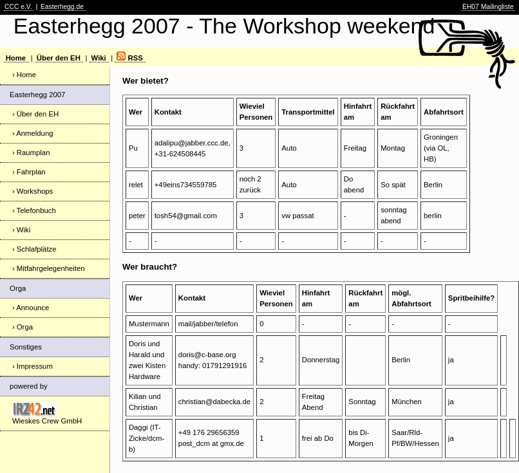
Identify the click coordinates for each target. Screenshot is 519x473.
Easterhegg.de (62, 6)
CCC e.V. (18, 6)
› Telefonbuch (34, 210)
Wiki (98, 58)
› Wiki (21, 230)
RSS (129, 58)
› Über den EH (35, 114)
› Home (24, 75)
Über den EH (58, 58)
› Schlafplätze (34, 249)
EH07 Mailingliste (488, 6)
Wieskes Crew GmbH (47, 413)
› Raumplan (31, 152)
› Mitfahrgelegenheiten (48, 268)
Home (16, 58)
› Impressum (32, 366)
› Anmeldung (32, 133)
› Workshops (32, 191)
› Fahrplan (29, 172)
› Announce (30, 307)
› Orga (22, 327)
